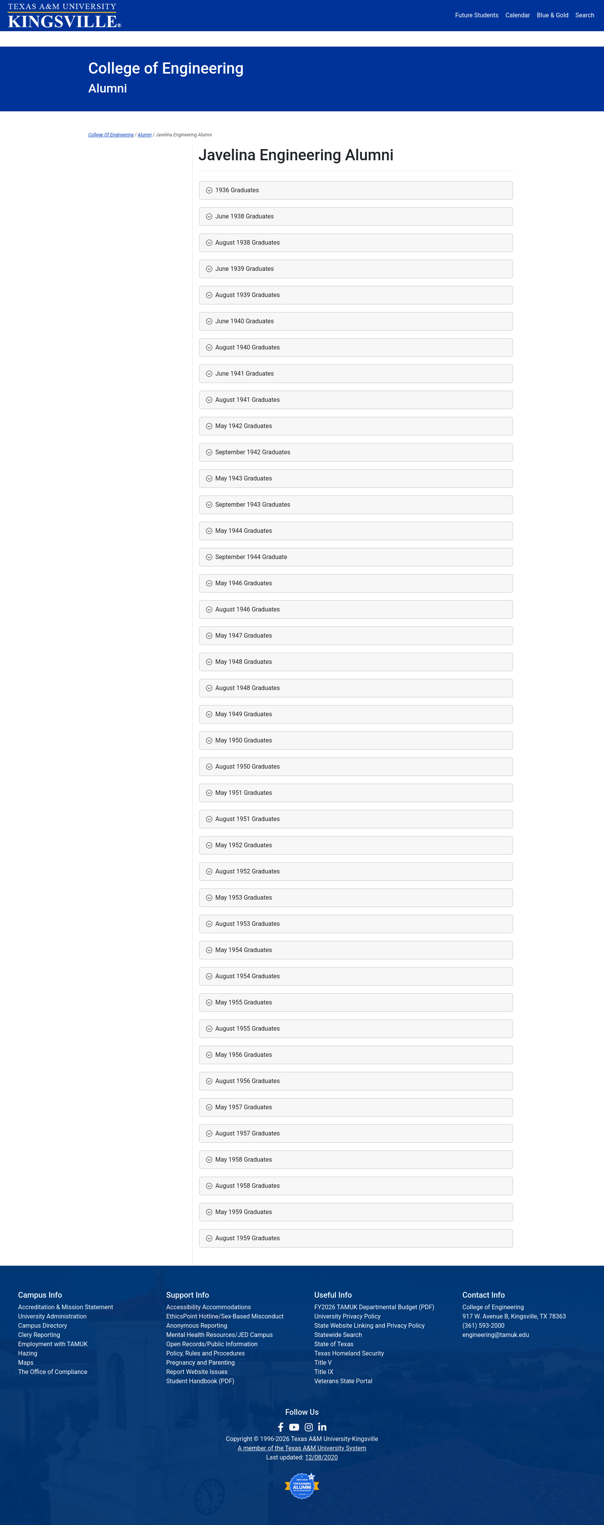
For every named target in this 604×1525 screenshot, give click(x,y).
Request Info (483, 119)
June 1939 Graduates (243, 268)
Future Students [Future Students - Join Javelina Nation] (477, 15)
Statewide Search (338, 1335)
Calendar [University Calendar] (517, 15)
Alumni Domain (109, 169)
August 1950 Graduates (246, 766)
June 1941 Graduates (243, 373)
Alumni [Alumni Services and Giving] (395, 38)
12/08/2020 (321, 1457)
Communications (345, 119)
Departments (187, 119)
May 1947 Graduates (242, 635)
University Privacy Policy (347, 1316)
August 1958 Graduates (246, 1185)
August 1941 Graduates (246, 399)
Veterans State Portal (343, 1381)
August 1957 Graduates (246, 1133)
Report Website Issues (197, 1372)
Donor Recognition (113, 201)
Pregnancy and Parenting (200, 1362)
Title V (323, 1362)
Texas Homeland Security (349, 1353)
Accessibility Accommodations (208, 1307)
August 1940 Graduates (246, 347)
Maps (26, 1362)
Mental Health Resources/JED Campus (219, 1335)
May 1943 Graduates (242, 478)
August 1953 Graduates (246, 923)
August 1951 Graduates (246, 819)
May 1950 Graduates (242, 740)
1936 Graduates (235, 190)
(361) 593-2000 (484, 1325)
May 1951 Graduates (242, 792)
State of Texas (334, 1344)
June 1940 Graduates (243, 321)
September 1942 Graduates (251, 452)
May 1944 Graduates (242, 530)
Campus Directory (42, 1325)
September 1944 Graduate (249, 557)
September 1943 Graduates (251, 504)
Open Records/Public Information (212, 1344)
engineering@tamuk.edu (496, 1335)
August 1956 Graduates (246, 1081)
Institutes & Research (263, 119)
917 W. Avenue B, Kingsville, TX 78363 (514, 1316)
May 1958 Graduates (242, 1159)
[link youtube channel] (295, 1427)
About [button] (110, 38)
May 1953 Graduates (242, 897)
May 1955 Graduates (242, 1002)
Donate (492, 38)
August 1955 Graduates (246, 1028)
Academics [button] (225, 38)
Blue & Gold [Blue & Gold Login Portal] (553, 15)
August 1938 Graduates (246, 242)
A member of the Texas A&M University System (302, 1448)
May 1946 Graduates (242, 583)
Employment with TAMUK (53, 1344)
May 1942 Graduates (242, 426)
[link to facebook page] (281, 1427)
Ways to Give (105, 185)
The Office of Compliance (52, 1372)
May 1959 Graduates (242, 1212)
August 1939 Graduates (246, 295)
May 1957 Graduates (242, 1107)
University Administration (52, 1316)
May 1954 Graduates (242, 950)
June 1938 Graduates (243, 216)
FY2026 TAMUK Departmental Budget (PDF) (374, 1307)
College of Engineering (119, 153)
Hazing (27, 1353)
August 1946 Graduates (246, 609)
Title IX (324, 1372)
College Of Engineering (111, 135)
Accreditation (417, 119)
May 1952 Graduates (242, 845)
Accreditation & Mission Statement (65, 1307)
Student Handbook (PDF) (200, 1381)
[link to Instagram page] (310, 1427)
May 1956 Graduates (242, 1054)
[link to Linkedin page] (322, 1427)
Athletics (443, 38)
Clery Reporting (39, 1335)
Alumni (144, 135)
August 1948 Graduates (246, 688)
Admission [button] (164, 38)
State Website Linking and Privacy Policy (369, 1325)
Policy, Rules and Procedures (205, 1353)
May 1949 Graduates (242, 714)
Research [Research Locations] (285, 38)
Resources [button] (339, 38)
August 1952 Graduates (246, 871)
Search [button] (584, 15)
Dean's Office (121, 119)
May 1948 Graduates (242, 661)
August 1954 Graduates (246, 976)
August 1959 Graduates (246, 1238)
